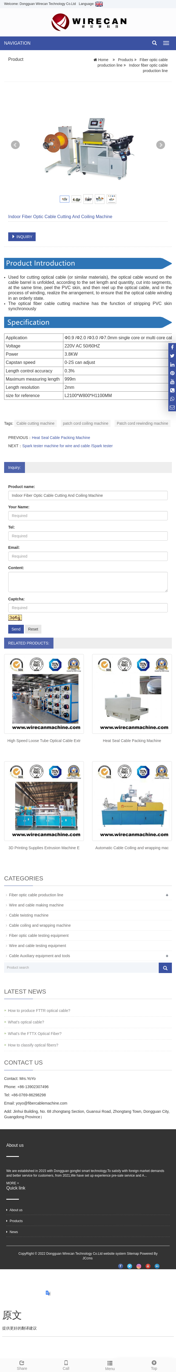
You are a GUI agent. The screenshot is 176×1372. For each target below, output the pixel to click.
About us (14, 1210)
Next (160, 145)
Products (125, 60)
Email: (14, 547)
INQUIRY (22, 237)
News (12, 1232)
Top (154, 1365)
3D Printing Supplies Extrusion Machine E (44, 848)
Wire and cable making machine (36, 905)
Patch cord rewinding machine (142, 423)
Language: (91, 4)
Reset (33, 629)
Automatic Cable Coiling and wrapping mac (132, 848)
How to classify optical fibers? (33, 1045)
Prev (15, 145)
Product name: (21, 486)
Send (16, 629)
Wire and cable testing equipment (37, 945)
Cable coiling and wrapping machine (40, 925)
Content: (16, 568)
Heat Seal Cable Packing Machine (61, 437)
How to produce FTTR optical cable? (39, 1010)
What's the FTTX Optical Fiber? (35, 1033)
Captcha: (16, 599)
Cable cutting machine (35, 423)
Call (66, 1365)
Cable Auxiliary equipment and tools (39, 956)
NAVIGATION (17, 43)
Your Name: (19, 507)
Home (103, 60)
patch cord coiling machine (86, 423)
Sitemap (133, 1254)
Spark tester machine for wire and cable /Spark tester (67, 446)
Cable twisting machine (29, 915)
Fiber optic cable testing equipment (39, 935)
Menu (110, 1365)
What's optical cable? (26, 1022)
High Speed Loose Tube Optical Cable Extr (44, 740)
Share (22, 1365)
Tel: (11, 527)
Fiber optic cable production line (36, 895)
